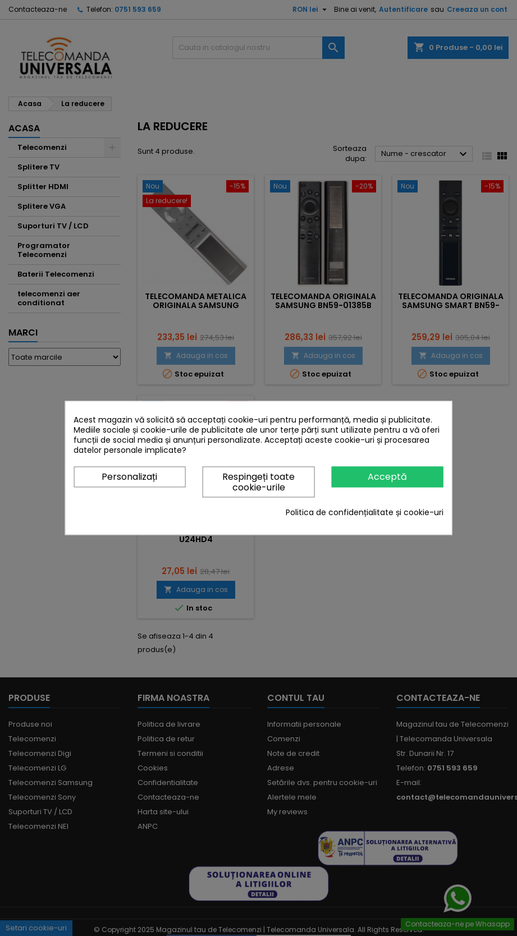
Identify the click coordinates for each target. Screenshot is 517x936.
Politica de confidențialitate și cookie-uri (364, 513)
